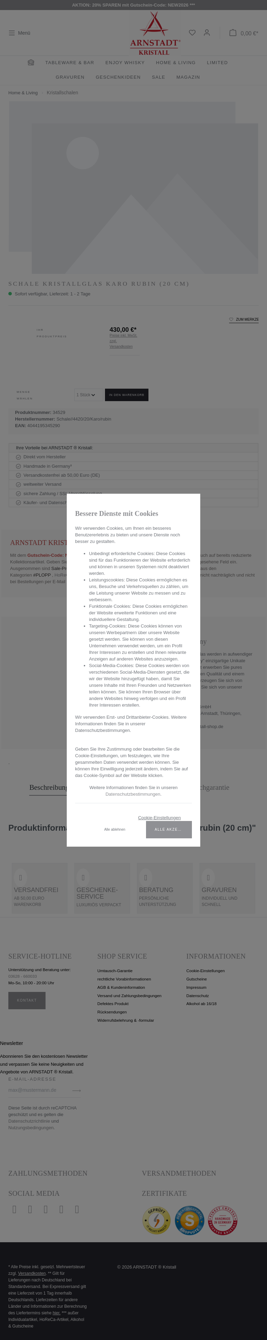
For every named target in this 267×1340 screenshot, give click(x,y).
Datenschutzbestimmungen (132, 794)
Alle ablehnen (115, 829)
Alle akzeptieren (173, 829)
